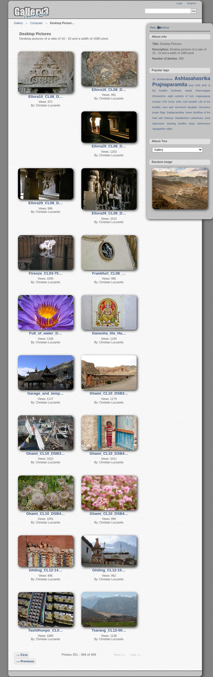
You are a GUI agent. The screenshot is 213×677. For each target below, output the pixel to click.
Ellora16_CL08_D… (109, 90)
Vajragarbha (158, 128)
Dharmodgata (203, 90)
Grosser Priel (159, 101)
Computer (36, 23)
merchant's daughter (186, 107)
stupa (191, 123)
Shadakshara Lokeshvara (189, 118)
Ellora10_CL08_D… (45, 96)
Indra (178, 101)
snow (207, 118)
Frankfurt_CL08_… (109, 273)
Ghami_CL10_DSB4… (109, 453)
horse (171, 101)
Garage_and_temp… (45, 393)
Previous (24, 661)
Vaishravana (203, 123)
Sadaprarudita (175, 112)
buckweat (176, 90)
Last (135, 655)
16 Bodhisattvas (162, 79)
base (191, 85)
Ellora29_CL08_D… (109, 146)
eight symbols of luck (181, 96)
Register (191, 3)
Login (179, 3)
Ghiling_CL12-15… (108, 570)
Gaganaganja (203, 96)
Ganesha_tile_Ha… (109, 333)
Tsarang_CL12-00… (109, 630)
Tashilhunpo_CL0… (45, 630)
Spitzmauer (158, 123)
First (21, 655)
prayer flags (158, 112)
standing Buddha (176, 123)
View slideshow (159, 27)
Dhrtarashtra (158, 96)
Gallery (18, 23)
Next (120, 655)
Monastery (204, 107)
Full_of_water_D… (45, 333)
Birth (198, 85)
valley (169, 128)
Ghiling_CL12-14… (45, 570)
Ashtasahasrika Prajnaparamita (181, 81)
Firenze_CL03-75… (45, 273)
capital (188, 90)
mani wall (167, 107)
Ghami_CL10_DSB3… (109, 393)
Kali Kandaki (190, 101)
